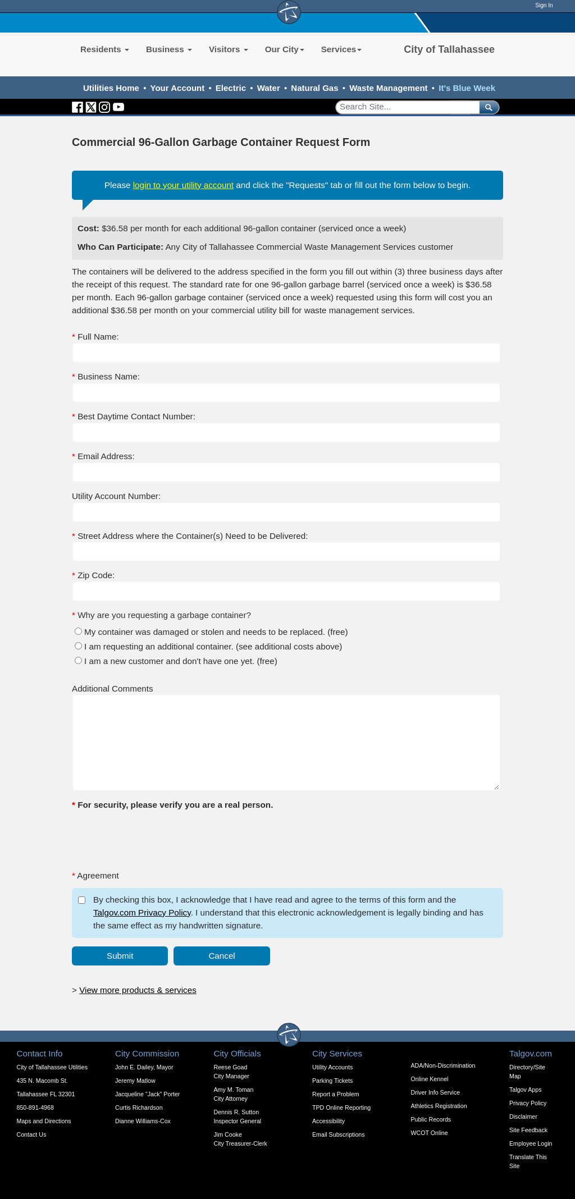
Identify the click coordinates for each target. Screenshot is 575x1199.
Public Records (431, 1119)
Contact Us (32, 1134)
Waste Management (388, 88)
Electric (231, 88)
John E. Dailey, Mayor (144, 1067)
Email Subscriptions (338, 1134)
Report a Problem (335, 1094)
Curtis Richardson (139, 1107)
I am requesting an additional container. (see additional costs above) (213, 646)
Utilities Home (111, 88)
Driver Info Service (435, 1092)
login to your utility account (183, 185)
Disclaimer (523, 1116)
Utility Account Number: (116, 496)
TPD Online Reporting (341, 1107)
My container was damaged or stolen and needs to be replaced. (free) (216, 632)
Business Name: (106, 376)
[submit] (487, 107)
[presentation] (157, 839)
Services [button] (341, 49)
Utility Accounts (332, 1067)
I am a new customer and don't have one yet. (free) (180, 661)
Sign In (544, 5)
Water (268, 88)
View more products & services (138, 990)
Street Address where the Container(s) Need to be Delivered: (190, 536)
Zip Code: (93, 575)
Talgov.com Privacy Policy (142, 912)
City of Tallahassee (449, 49)
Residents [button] (104, 49)
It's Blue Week (467, 88)
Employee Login (530, 1143)
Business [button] (169, 49)
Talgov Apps (525, 1089)
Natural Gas (314, 88)
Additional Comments (112, 688)
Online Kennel (430, 1079)
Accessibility (328, 1121)
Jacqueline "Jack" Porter (147, 1094)
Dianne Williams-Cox (143, 1121)
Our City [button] (284, 49)
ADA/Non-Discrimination (443, 1065)
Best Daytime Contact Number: (133, 416)
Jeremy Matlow (135, 1080)
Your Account (177, 88)
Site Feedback (528, 1130)
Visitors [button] (228, 49)
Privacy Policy (527, 1103)
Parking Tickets (332, 1080)
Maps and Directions (44, 1121)
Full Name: (95, 336)
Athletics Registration (439, 1105)
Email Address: (103, 456)
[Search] (403, 107)
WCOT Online (429, 1132)
